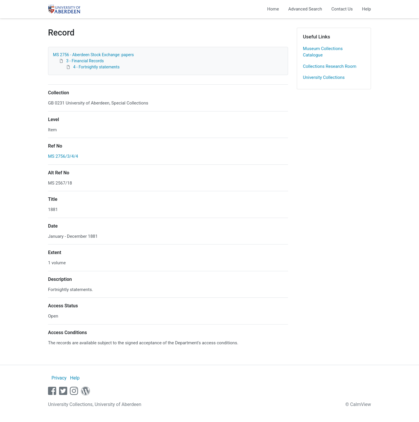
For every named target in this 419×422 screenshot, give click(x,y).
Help (366, 9)
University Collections (324, 77)
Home (273, 9)
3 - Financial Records (85, 60)
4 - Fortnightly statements (96, 67)
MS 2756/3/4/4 (63, 156)
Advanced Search (305, 9)
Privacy (59, 378)
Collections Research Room (329, 66)
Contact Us (342, 9)
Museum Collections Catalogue (323, 52)
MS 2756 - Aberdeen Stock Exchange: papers (93, 54)
